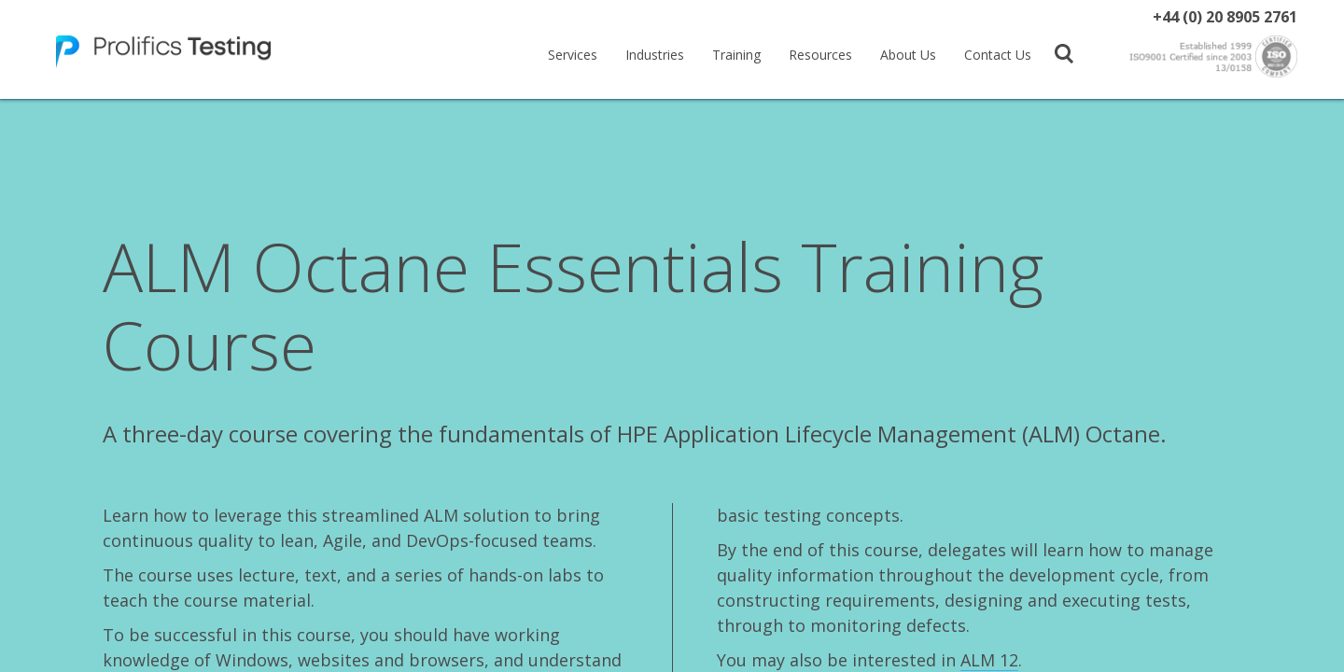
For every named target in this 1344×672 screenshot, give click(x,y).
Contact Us (997, 54)
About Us (908, 54)
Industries (654, 54)
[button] (1064, 53)
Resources (820, 54)
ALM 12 (989, 660)
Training (736, 54)
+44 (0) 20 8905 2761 (1225, 17)
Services (572, 54)
